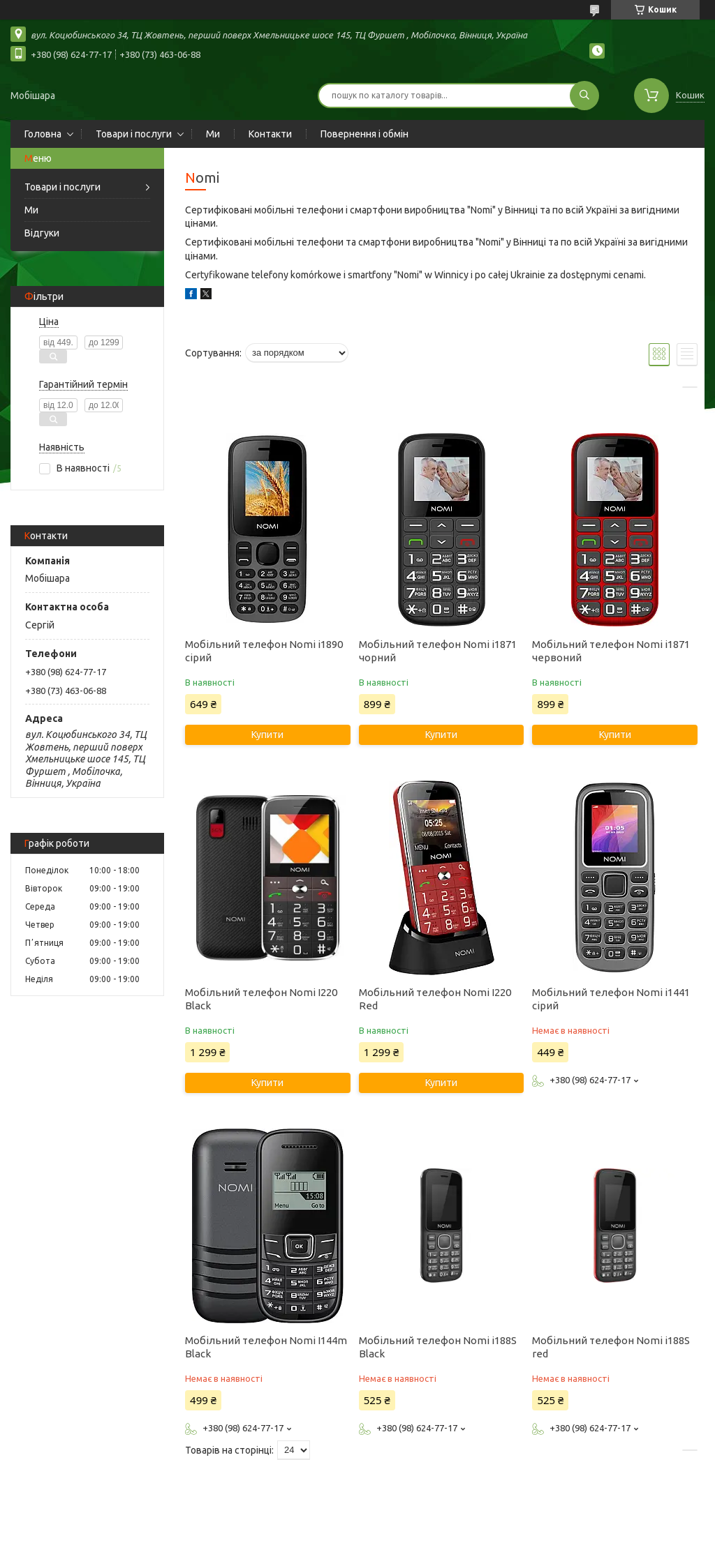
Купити (267, 734)
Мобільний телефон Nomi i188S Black (438, 1346)
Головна (42, 134)
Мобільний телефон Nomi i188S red (611, 1346)
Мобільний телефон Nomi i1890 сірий (264, 650)
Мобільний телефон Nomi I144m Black (266, 1346)
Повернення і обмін (364, 134)
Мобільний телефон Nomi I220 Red (435, 998)
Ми (213, 134)
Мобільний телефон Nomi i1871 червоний (611, 650)
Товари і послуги (134, 134)
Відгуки (41, 233)
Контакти (270, 134)
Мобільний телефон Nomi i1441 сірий (611, 998)
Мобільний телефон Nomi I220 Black (261, 998)
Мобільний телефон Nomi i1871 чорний (438, 650)
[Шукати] (584, 95)
